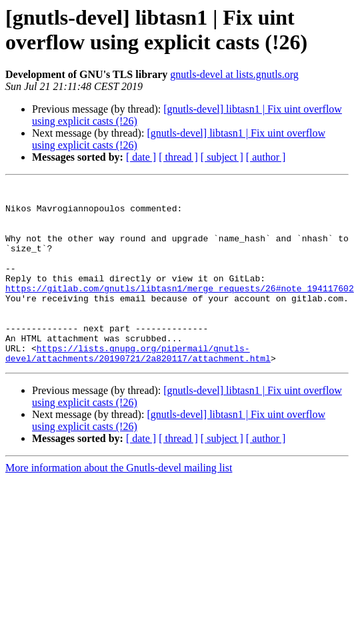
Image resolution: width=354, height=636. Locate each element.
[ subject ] (222, 157)
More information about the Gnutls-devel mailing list (118, 503)
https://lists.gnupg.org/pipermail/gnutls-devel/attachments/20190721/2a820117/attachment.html (138, 388)
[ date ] (141, 157)
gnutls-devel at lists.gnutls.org (234, 74)
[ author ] (266, 157)
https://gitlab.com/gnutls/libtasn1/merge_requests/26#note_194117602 (179, 310)
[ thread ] (178, 157)
